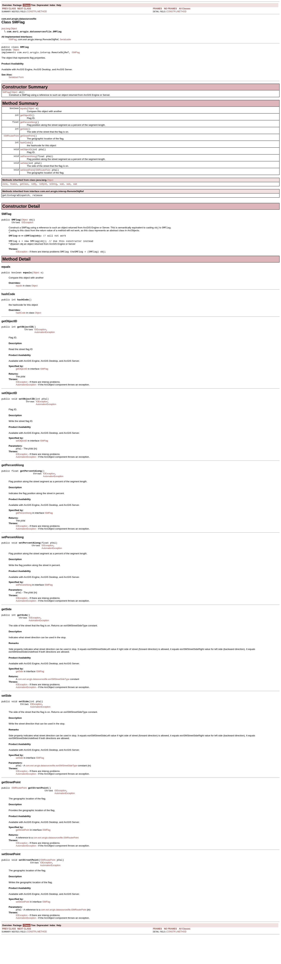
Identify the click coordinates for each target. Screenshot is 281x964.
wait (62, 192)
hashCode (25, 148)
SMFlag (6, 94)
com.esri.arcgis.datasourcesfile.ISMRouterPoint (56, 863)
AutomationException (44, 347)
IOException (27, 232)
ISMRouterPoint (11, 140)
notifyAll (43, 192)
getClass (24, 192)
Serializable (65, 39)
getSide (24, 133)
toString (53, 192)
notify (33, 192)
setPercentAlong (28, 163)
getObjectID (26, 118)
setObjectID (26, 155)
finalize (13, 192)
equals (23, 111)
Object (16, 51)
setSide (23, 170)
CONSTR (31, 11)
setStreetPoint (27, 177)
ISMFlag (13, 39)
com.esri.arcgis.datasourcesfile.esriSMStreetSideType (43, 701)
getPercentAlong (28, 126)
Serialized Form (16, 79)
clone (5, 192)
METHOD (42, 11)
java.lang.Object (9, 28)
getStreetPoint (27, 140)
